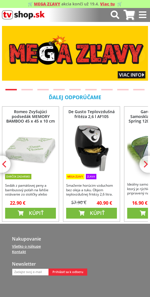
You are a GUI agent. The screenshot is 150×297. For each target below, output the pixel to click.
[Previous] (11, 56)
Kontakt (19, 251)
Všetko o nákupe (26, 246)
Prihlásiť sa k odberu (67, 272)
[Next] (139, 56)
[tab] (129, 15)
